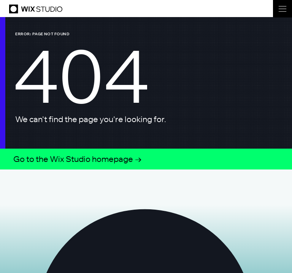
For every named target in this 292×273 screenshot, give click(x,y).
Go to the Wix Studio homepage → (77, 159)
